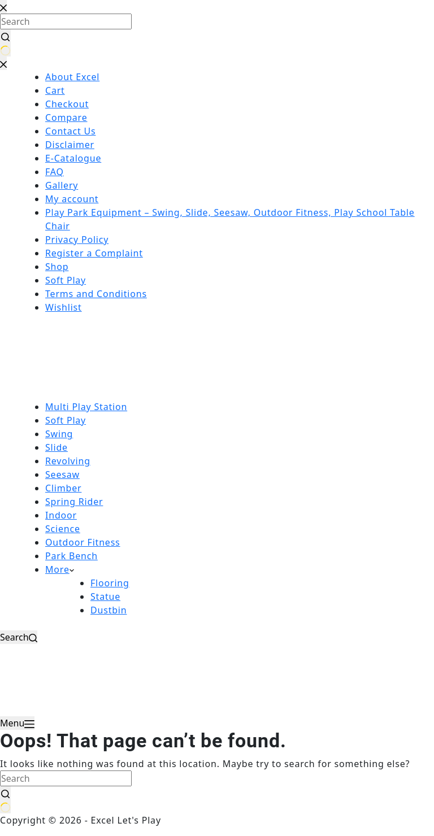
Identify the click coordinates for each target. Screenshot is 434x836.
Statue (105, 596)
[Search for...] (66, 778)
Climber (63, 488)
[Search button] (5, 799)
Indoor (61, 515)
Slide (56, 447)
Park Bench (71, 556)
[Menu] (17, 723)
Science (62, 528)
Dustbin (108, 610)
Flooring (109, 583)
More (59, 569)
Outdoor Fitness (82, 542)
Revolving (67, 461)
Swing (59, 434)
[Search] (18, 637)
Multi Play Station (86, 406)
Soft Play (65, 420)
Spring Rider (74, 501)
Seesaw (62, 474)
